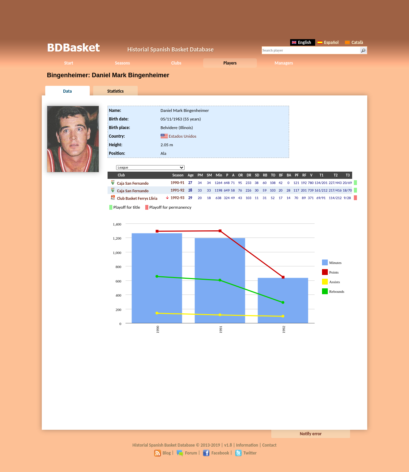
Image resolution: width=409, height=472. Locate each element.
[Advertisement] (204, 18)
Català (354, 42)
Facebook (216, 453)
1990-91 (177, 183)
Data (67, 91)
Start (68, 63)
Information (247, 445)
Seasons (122, 63)
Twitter (246, 453)
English (301, 42)
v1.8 (228, 445)
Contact (269, 445)
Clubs (176, 63)
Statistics (115, 91)
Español (328, 42)
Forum (186, 453)
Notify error (311, 433)
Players (230, 63)
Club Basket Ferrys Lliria (133, 197)
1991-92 (177, 190)
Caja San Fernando (129, 182)
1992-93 (177, 198)
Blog (162, 453)
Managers (284, 63)
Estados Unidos (182, 136)
